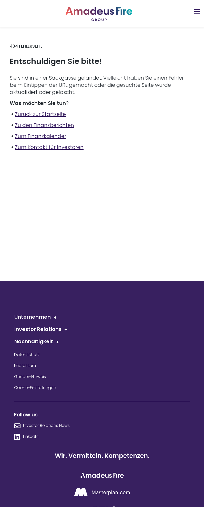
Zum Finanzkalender (40, 136)
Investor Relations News (46, 425)
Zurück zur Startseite (40, 114)
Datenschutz (27, 355)
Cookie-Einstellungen (35, 388)
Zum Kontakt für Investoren (49, 147)
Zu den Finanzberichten (44, 125)
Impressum (25, 366)
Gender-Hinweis (30, 377)
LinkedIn (30, 436)
